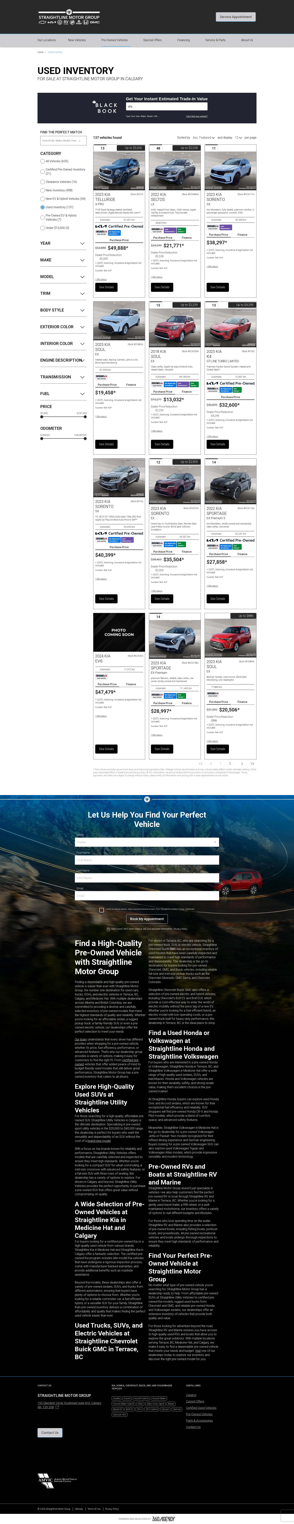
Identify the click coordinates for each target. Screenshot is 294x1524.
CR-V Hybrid (152, 1409)
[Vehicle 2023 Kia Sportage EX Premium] (175, 639)
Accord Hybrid (141, 1398)
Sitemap (79, 1509)
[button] (236, 17)
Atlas (140, 1404)
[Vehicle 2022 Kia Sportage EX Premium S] (230, 484)
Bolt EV (129, 1409)
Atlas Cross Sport (155, 1404)
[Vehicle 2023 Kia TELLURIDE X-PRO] (119, 171)
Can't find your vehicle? (197, 116)
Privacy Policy (112, 1509)
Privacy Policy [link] (180, 929)
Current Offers (195, 1401)
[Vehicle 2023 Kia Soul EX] (119, 321)
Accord (127, 1398)
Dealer (80, 834)
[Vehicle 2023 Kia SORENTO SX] (119, 478)
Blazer (171, 1404)
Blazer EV (117, 1409)
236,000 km (80, 435)
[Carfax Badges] (108, 233)
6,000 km (45, 435)
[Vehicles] (167, 106)
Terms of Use (94, 1509)
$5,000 (44, 413)
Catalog (191, 1395)
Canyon (165, 1409)
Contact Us (193, 1427)
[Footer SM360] (163, 1519)
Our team (81, 1039)
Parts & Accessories (199, 1420)
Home (40, 52)
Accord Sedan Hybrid (123, 1404)
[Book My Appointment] (147, 919)
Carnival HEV (119, 1414)
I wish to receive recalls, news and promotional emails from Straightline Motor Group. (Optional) (150, 909)
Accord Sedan (159, 1398)
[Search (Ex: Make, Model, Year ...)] (63, 140)
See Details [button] (106, 287)
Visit (198, 1351)
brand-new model (99, 1141)
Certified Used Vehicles (201, 1408)
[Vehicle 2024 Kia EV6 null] (119, 632)
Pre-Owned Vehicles (199, 1414)
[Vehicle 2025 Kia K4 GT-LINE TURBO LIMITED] (230, 328)
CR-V (139, 1409)
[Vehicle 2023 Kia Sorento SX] (230, 171)
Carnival (177, 1409)
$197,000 (82, 413)
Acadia (116, 1398)
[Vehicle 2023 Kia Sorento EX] (175, 484)
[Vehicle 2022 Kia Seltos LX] (175, 171)
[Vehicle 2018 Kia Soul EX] (175, 328)
